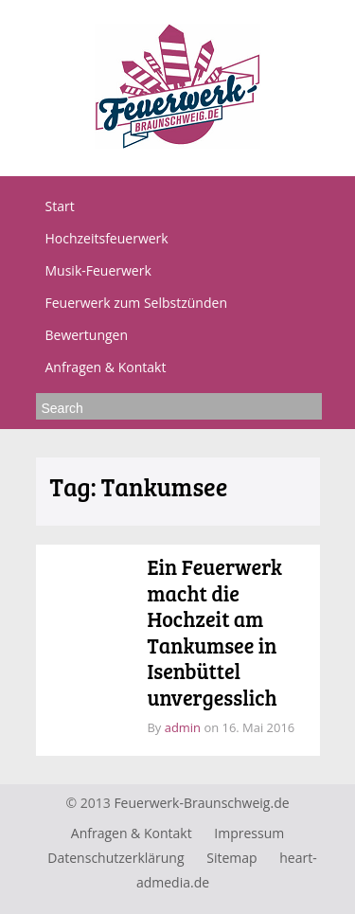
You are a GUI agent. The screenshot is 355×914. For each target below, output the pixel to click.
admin (183, 727)
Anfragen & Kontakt (106, 367)
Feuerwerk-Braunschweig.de (201, 803)
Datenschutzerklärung (115, 858)
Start (60, 206)
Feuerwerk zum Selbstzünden (136, 303)
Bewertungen (87, 335)
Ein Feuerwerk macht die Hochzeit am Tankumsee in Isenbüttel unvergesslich (215, 631)
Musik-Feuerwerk (98, 270)
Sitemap (231, 858)
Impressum (249, 833)
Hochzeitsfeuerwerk (107, 238)
